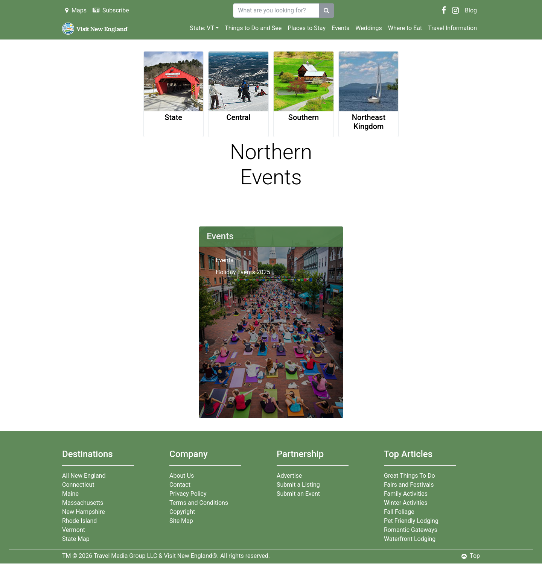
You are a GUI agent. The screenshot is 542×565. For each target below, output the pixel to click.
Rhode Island (79, 520)
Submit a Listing (298, 484)
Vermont (73, 529)
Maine (70, 493)
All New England (83, 475)
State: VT (202, 28)
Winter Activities (405, 502)
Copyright (182, 511)
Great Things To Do (409, 475)
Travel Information (452, 28)
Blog (471, 10)
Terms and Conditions (198, 502)
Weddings (368, 28)
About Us (181, 475)
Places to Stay (307, 28)
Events (340, 28)
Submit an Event (298, 493)
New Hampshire (83, 511)
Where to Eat (405, 28)
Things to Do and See (253, 28)
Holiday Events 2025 (243, 272)
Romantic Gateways (410, 529)
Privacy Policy (188, 493)
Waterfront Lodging (409, 538)
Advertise (289, 475)
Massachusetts (82, 502)
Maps (76, 10)
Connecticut (78, 484)
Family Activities (406, 493)
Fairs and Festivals (409, 484)
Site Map (181, 520)
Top (470, 555)
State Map (76, 538)
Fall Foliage (399, 511)
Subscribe (111, 10)
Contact (179, 484)
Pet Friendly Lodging (411, 520)
